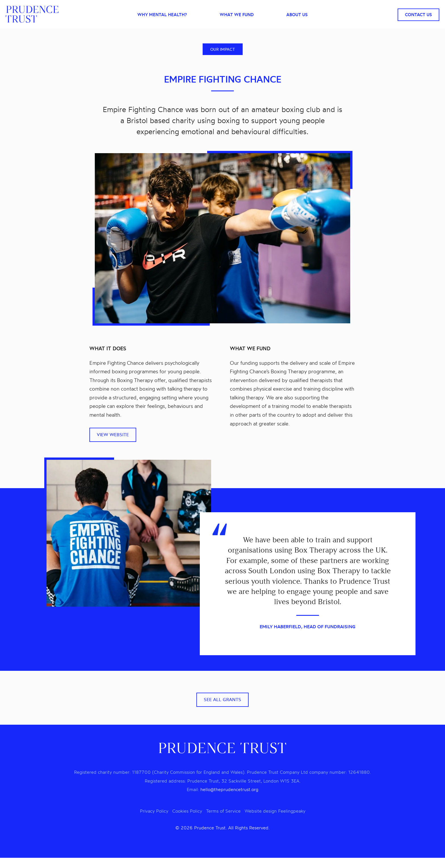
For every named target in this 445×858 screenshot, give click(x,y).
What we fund (237, 15)
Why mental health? (162, 15)
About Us (297, 15)
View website (113, 435)
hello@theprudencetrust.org (229, 789)
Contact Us (418, 14)
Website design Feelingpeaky (275, 811)
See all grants (222, 700)
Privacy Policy (154, 811)
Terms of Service (223, 811)
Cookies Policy (187, 811)
